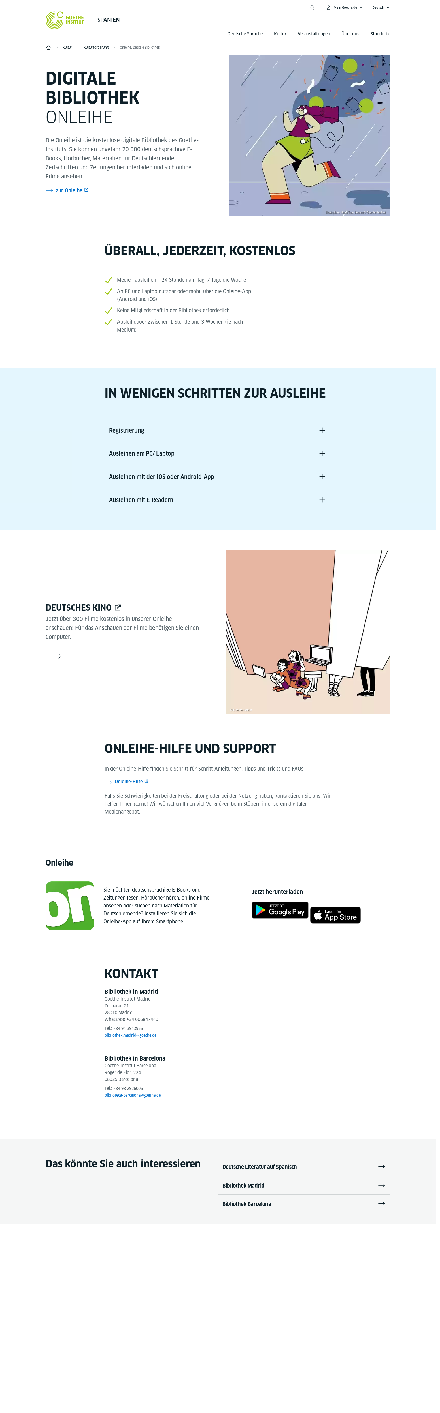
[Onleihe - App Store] (340, 920)
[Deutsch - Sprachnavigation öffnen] (381, 7)
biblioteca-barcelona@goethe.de (137, 1103)
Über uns (350, 34)
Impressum (196, 1390)
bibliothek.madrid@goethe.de (134, 1043)
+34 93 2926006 (129, 1097)
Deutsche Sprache (245, 34)
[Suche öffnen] (312, 7)
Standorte (380, 34)
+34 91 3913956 (129, 1037)
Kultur (280, 34)
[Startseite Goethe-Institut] (65, 20)
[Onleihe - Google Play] (275, 920)
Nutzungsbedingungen (276, 1390)
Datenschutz (230, 1390)
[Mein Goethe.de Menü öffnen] (344, 7)
